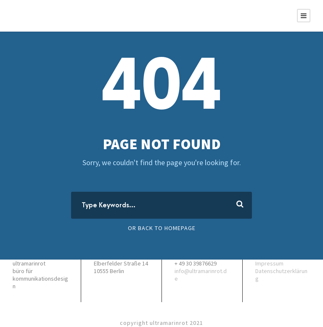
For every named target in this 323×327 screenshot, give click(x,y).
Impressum (269, 263)
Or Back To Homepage (162, 228)
